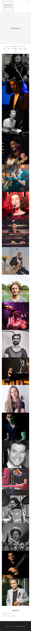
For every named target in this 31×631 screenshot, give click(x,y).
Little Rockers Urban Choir (7, 613)
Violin (15, 50)
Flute (24, 46)
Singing (20, 48)
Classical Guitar (13, 46)
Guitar (4, 48)
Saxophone (14, 48)
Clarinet (6, 46)
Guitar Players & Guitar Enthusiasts (9, 616)
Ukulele (25, 48)
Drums (20, 46)
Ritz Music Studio (13, 626)
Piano (9, 48)
